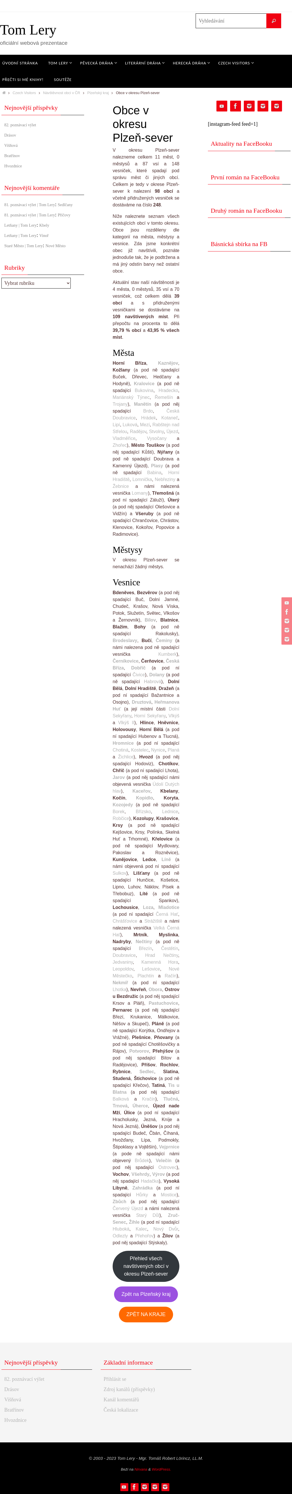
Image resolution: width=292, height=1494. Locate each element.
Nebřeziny (165, 479)
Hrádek (148, 417)
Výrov (158, 1174)
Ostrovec (167, 1167)
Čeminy (164, 640)
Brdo (148, 411)
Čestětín (169, 948)
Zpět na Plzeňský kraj (146, 1294)
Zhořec (120, 445)
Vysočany (157, 438)
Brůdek (142, 1160)
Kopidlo (144, 797)
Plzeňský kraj (98, 93)
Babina (154, 472)
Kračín (148, 1099)
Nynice (158, 750)
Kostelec (139, 750)
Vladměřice (124, 438)
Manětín (142, 404)
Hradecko (168, 390)
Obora (155, 989)
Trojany (120, 404)
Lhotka (119, 989)
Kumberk (167, 654)
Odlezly (120, 1235)
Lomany (140, 493)
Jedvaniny (123, 962)
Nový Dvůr (165, 1229)
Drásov (11, 135)
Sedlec (146, 1071)
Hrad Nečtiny (161, 955)
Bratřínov (14, 155)
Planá (173, 750)
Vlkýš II (126, 722)
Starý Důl (147, 1215)
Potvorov (139, 1051)
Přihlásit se (115, 1379)
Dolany (157, 674)
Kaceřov (141, 791)
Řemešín (164, 397)
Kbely (54, 240)
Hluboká (121, 1229)
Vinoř (53, 250)
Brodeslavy (125, 640)
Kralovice (144, 383)
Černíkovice (126, 661)
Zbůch (119, 1201)
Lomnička (142, 479)
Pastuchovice (163, 1003)
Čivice (139, 674)
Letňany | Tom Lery (24, 240)
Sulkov (119, 873)
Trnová (120, 1105)
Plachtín (145, 975)
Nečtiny (144, 941)
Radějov (138, 431)
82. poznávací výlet (24, 124)
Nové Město (68, 261)
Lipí (116, 424)
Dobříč (138, 667)
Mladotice (168, 907)
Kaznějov (168, 363)
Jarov (119, 777)
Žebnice (121, 486)
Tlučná (170, 1099)
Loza (148, 907)
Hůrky (142, 1194)
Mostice (169, 1194)
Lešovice (151, 969)
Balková (121, 1099)
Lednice (170, 811)
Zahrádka (142, 1188)
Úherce (140, 1105)
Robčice (121, 818)
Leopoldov (123, 969)
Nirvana (141, 1469)
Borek (119, 811)
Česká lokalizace (121, 1410)
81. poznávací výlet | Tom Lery (36, 204)
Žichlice (125, 756)
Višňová (12, 145)
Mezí (145, 424)
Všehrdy (140, 1174)
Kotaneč (169, 417)
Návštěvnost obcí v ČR (61, 93)
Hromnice (123, 743)
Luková (130, 424)
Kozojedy (123, 804)
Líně (166, 859)
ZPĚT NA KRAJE (146, 1314)
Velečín (163, 1160)
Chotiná (120, 750)
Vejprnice (169, 1146)
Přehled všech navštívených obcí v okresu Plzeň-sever (146, 1266)
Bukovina (144, 390)
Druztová (141, 702)
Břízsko (143, 811)
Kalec (141, 1229)
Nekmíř (120, 982)
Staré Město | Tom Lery (28, 261)
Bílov (150, 620)
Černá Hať (167, 914)
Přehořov (144, 1235)
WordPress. (161, 1469)
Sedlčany (13, 212)
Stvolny (156, 431)
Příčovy (12, 230)
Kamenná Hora (159, 962)
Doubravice (124, 955)
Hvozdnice (15, 166)
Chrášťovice (125, 921)
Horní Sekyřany (150, 715)
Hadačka (150, 1181)
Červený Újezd (128, 1208)
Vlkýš (174, 715)
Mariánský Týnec (131, 397)
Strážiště (153, 921)
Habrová (152, 681)
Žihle (134, 1222)
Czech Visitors (24, 93)
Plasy (157, 465)
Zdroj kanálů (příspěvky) (129, 1389)
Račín (171, 975)
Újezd (172, 431)
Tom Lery (28, 30)
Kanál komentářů (121, 1399)
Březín (145, 948)
